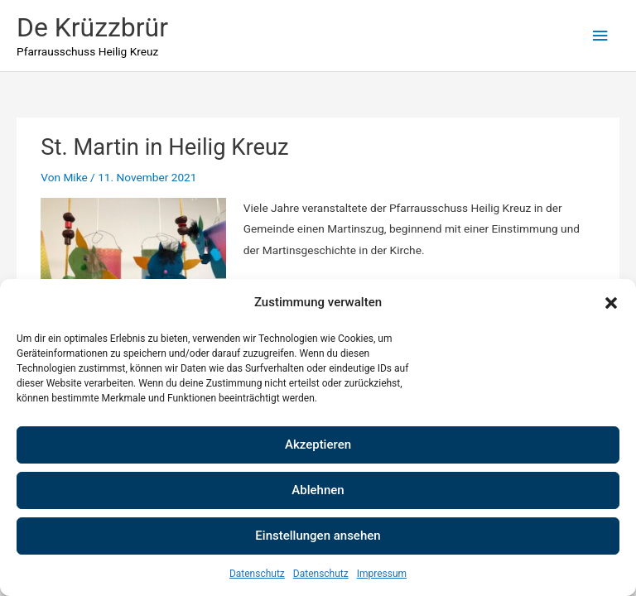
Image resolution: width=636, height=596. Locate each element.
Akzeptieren (318, 444)
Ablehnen (318, 490)
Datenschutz (257, 573)
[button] (611, 303)
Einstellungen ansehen (317, 535)
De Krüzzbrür (92, 27)
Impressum (382, 573)
